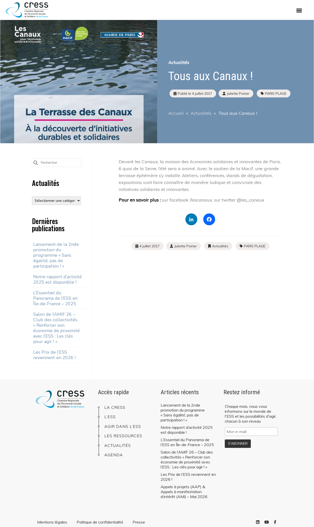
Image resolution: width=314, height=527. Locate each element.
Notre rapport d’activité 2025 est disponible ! (57, 279)
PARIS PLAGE (275, 93)
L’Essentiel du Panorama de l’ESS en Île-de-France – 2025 (55, 298)
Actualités (178, 62)
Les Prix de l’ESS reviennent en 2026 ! (54, 354)
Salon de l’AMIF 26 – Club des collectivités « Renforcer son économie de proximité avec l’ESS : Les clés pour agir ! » (56, 328)
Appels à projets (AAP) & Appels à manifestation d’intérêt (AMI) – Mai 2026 (184, 491)
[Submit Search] (35, 162)
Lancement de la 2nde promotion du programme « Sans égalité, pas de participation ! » (56, 255)
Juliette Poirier (185, 246)
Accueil (176, 113)
